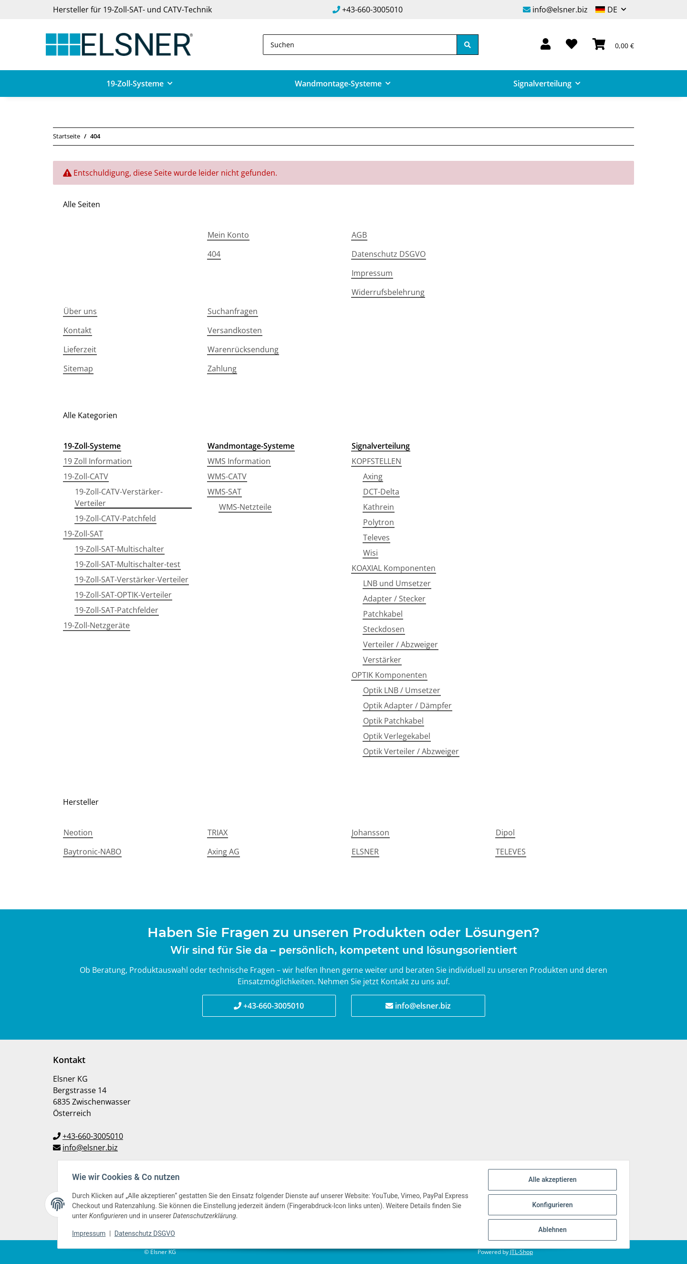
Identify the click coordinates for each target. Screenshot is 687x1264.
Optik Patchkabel (393, 721)
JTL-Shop (521, 1252)
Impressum (372, 273)
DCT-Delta (381, 491)
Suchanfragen (233, 311)
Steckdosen (384, 629)
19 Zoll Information (97, 461)
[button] (545, 45)
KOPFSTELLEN (376, 461)
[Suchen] (360, 44)
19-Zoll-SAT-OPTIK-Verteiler (123, 595)
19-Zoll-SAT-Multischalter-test (127, 564)
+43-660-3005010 (372, 9)
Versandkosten (235, 330)
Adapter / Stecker (394, 598)
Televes (376, 537)
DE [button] (612, 9)
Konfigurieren (551, 1205)
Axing (373, 476)
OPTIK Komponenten (389, 675)
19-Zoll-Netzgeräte (96, 625)
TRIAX (218, 832)
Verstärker (382, 659)
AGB (359, 235)
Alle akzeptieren (551, 1180)
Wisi (370, 553)
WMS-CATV (227, 476)
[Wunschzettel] (571, 45)
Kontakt (77, 330)
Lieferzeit (79, 349)
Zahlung (222, 368)
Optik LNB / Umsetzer (401, 690)
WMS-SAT (224, 491)
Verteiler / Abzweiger (400, 644)
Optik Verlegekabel (396, 736)
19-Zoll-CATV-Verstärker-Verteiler (119, 497)
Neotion (78, 832)
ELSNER (365, 851)
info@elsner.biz (560, 9)
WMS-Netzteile (245, 507)
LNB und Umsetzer (397, 583)
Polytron (378, 522)
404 (214, 254)
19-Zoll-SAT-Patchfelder (116, 610)
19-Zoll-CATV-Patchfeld (115, 518)
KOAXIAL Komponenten (394, 568)
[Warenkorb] (613, 45)
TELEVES (511, 851)
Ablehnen (551, 1230)
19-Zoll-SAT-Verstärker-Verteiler (131, 579)
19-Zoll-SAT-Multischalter (119, 549)
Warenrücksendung (243, 349)
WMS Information (239, 461)
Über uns (80, 311)
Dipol (505, 832)
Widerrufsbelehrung (388, 292)
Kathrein (378, 507)
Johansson (370, 832)
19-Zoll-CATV (85, 476)
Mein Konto (228, 235)
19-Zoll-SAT (83, 533)
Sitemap (78, 368)
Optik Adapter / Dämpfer (407, 705)
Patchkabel (383, 614)
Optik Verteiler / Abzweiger (411, 751)
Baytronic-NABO (92, 851)
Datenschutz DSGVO (389, 254)
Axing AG (223, 851)
